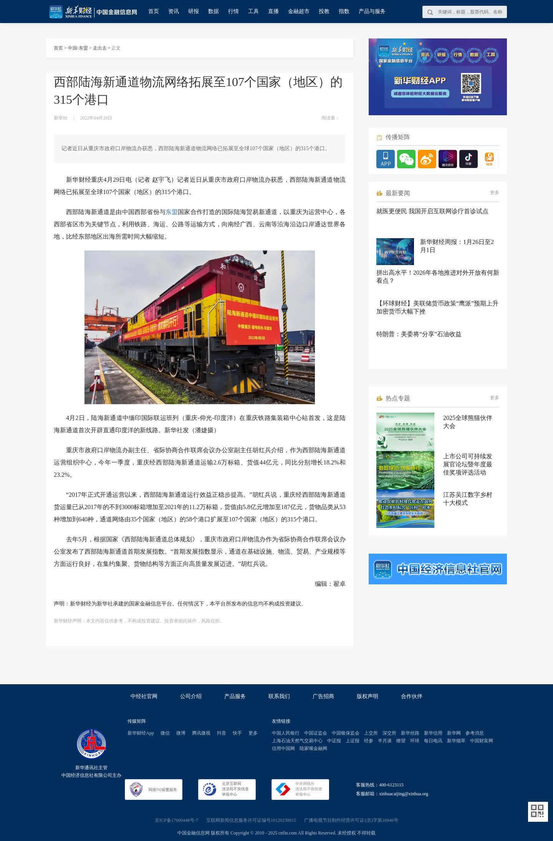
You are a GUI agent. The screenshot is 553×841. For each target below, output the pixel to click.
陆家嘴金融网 (313, 748)
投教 (324, 11)
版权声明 (367, 696)
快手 (237, 733)
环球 (414, 740)
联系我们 (279, 696)
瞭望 (401, 740)
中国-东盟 (78, 48)
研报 (193, 11)
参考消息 (474, 733)
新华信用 (433, 733)
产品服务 (235, 696)
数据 (213, 11)
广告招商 (323, 696)
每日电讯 (433, 740)
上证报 (352, 740)
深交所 (389, 733)
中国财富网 (481, 740)
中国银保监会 (345, 733)
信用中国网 (283, 748)
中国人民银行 (286, 733)
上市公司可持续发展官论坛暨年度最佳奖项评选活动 (467, 464)
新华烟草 (456, 740)
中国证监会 (315, 733)
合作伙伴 (411, 696)
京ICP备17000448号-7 (176, 820)
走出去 (100, 48)
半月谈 (385, 740)
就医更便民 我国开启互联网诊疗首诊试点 (432, 211)
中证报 (334, 740)
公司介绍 (191, 696)
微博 (180, 733)
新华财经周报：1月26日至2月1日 (457, 246)
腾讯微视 (201, 733)
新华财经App (140, 733)
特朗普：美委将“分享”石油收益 (419, 334)
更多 (494, 192)
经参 (368, 740)
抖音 (221, 733)
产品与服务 (372, 11)
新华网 (454, 733)
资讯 (173, 11)
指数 (344, 11)
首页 (153, 11)
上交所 (371, 733)
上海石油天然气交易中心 (297, 740)
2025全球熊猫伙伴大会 (467, 422)
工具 (253, 11)
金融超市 (299, 11)
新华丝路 (410, 733)
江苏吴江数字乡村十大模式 (467, 498)
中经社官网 (144, 696)
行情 (233, 11)
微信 (165, 733)
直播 (273, 11)
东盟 (172, 212)
